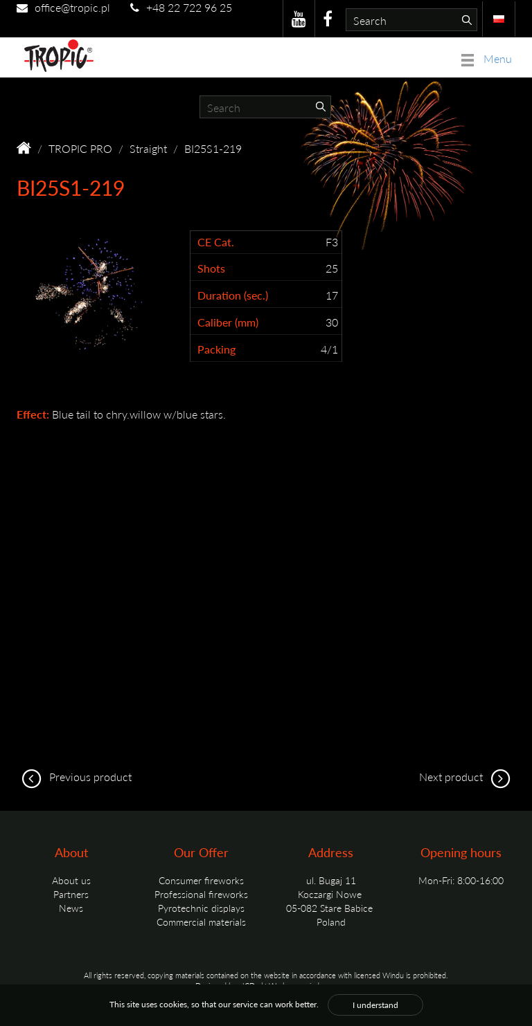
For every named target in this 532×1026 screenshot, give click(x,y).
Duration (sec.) (232, 295)
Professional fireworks (201, 894)
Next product (467, 777)
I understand (375, 1005)
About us (71, 880)
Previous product (74, 777)
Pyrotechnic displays (201, 908)
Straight (148, 148)
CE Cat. (215, 242)
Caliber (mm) (227, 322)
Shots (211, 268)
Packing (216, 349)
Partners (71, 894)
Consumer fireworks (201, 880)
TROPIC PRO (80, 148)
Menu (486, 58)
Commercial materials (201, 921)
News (71, 908)
